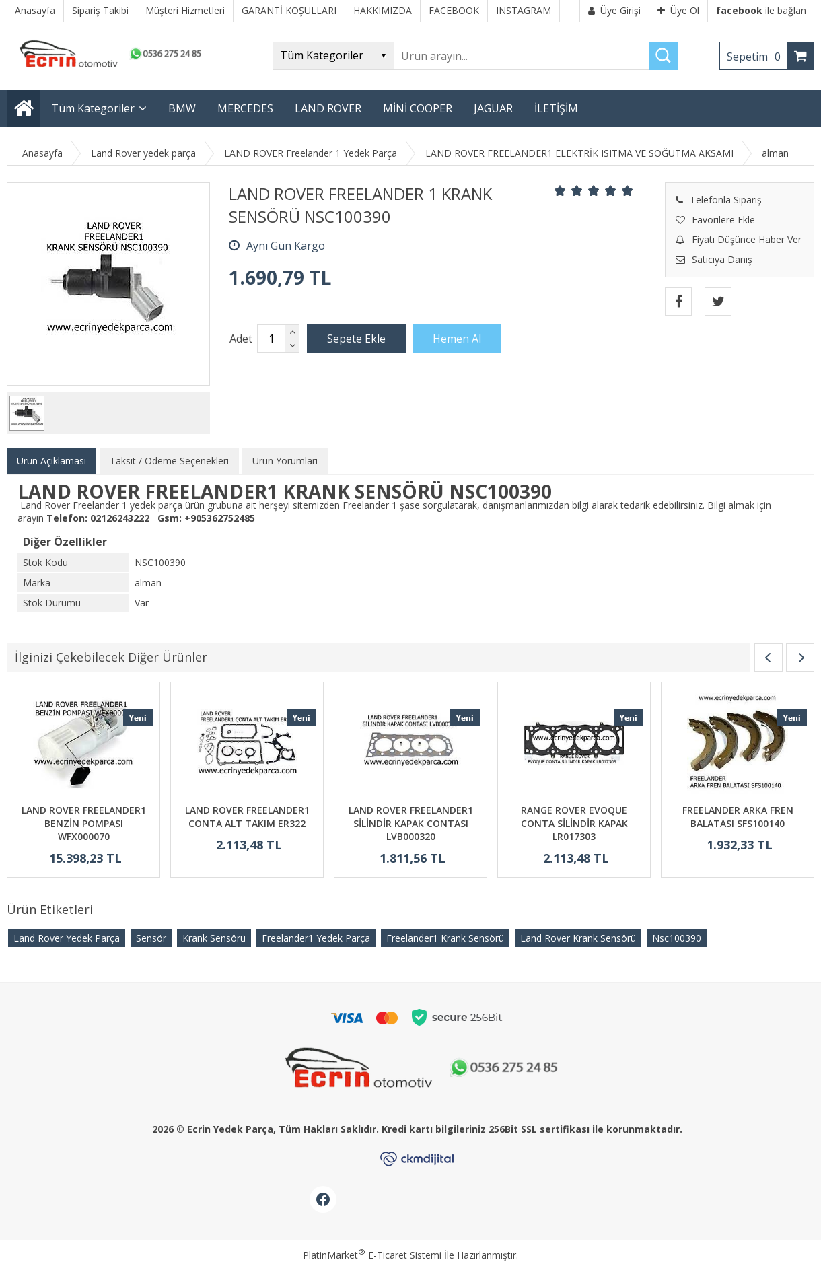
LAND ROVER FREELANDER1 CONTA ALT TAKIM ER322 (247, 817)
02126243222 (119, 518)
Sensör (151, 937)
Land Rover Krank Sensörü (578, 937)
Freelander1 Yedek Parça (316, 937)
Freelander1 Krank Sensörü (445, 937)
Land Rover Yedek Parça (66, 937)
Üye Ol (678, 10)
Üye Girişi (614, 10)
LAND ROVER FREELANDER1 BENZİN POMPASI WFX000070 (84, 823)
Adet (240, 338)
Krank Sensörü (214, 937)
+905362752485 (219, 518)
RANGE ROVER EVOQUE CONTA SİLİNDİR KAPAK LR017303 (574, 823)
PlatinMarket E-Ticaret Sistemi (372, 1254)
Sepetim (757, 56)
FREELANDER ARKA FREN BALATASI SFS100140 (737, 817)
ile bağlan (761, 10)
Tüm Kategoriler (93, 108)
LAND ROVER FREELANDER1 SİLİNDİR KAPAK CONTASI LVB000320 (411, 823)
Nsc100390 (676, 937)
